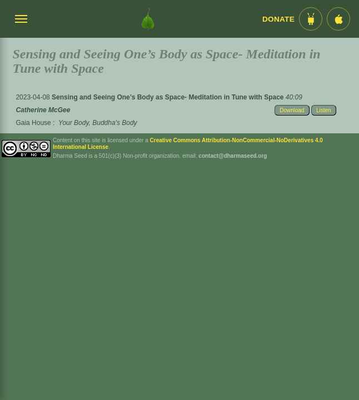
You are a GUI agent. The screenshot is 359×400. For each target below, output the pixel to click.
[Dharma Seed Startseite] (147, 19)
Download (292, 110)
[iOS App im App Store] (338, 19)
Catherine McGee (43, 110)
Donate (278, 19)
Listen (323, 110)
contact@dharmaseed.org (232, 156)
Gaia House (33, 123)
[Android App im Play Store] (310, 19)
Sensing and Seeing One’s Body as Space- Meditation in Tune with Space (169, 97)
